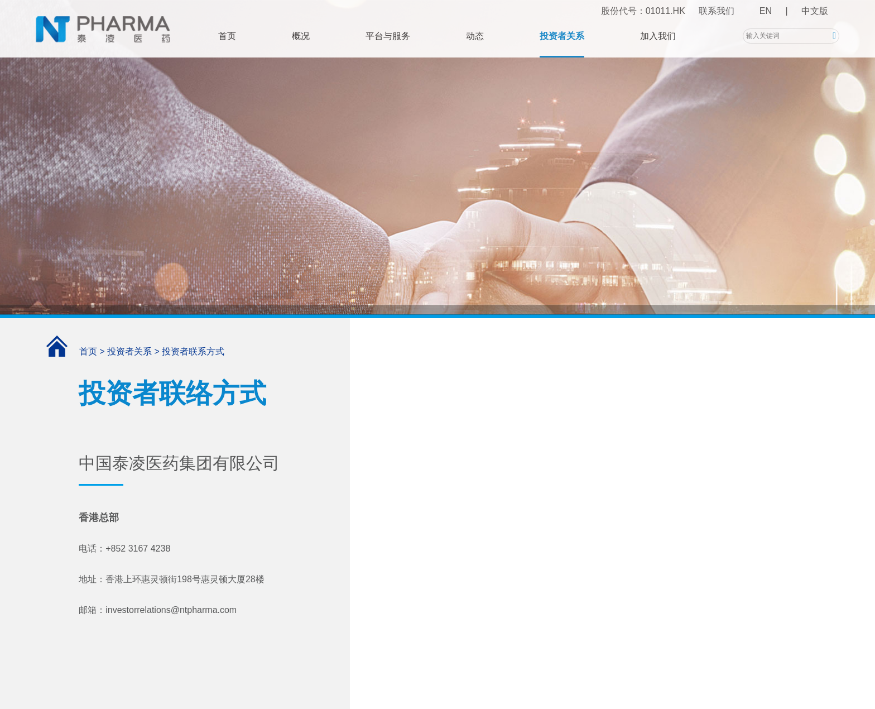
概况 (301, 36)
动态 (475, 36)
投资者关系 (562, 36)
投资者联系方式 (193, 351)
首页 (227, 36)
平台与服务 (388, 36)
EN (765, 11)
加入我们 (658, 36)
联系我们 (716, 11)
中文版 (814, 11)
